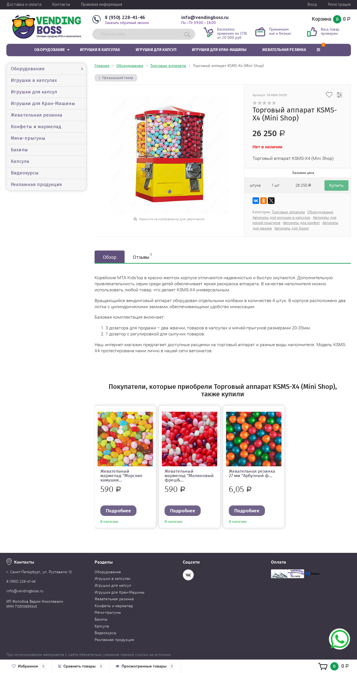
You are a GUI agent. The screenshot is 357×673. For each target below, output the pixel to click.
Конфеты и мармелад (36, 127)
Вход (312, 4)
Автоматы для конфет (301, 222)
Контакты (61, 4)
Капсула (20, 161)
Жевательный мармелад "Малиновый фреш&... (189, 476)
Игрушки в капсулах (100, 49)
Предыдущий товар (116, 78)
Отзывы (142, 256)
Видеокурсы (25, 173)
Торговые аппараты (168, 65)
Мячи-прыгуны (28, 138)
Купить (336, 185)
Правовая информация (101, 4)
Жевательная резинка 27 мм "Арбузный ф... (252, 473)
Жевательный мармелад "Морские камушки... (121, 476)
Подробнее (118, 510)
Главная (102, 65)
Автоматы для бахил (291, 228)
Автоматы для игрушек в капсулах (281, 217)
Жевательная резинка (284, 49)
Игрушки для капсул (156, 49)
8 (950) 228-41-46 (125, 17)
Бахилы (19, 150)
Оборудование (49, 49)
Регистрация (339, 4)
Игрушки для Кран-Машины (219, 49)
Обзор (109, 257)
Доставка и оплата (23, 4)
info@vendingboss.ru (205, 17)
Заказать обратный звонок (127, 22)
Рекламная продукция (36, 184)
